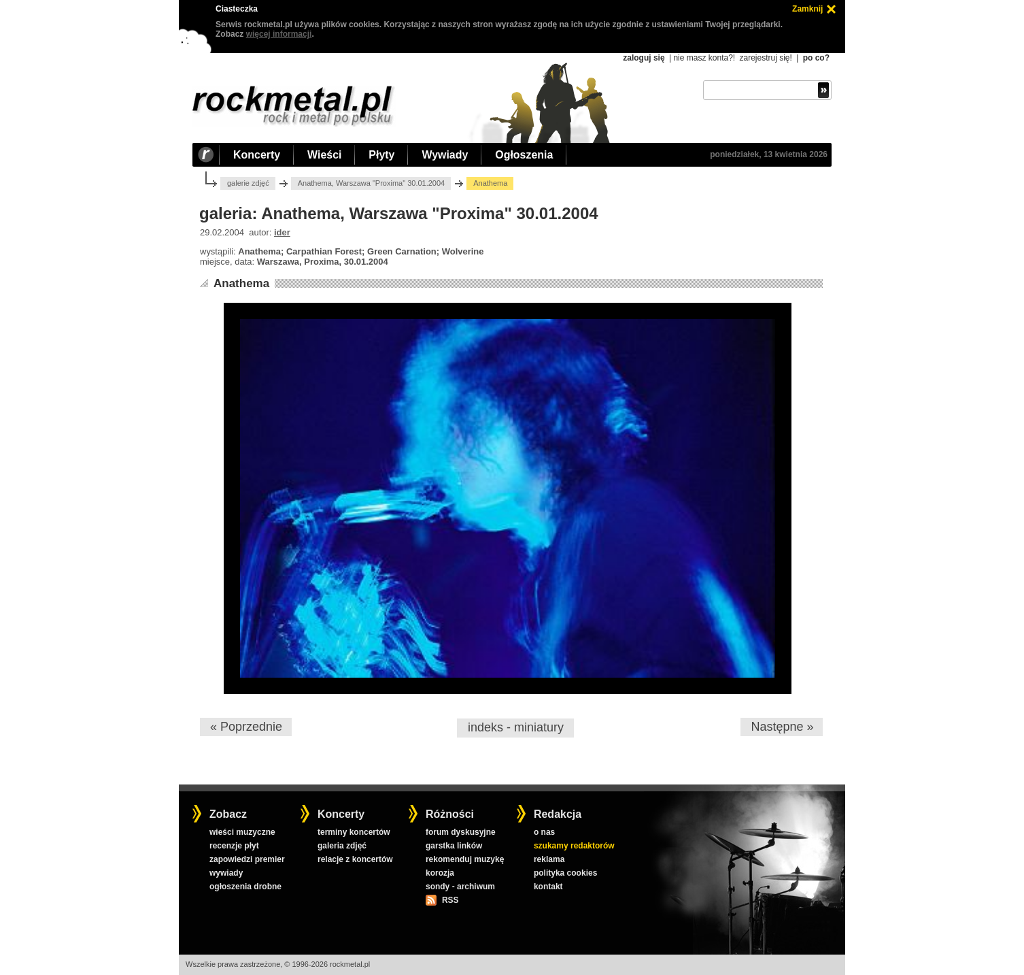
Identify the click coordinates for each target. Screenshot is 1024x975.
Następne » (782, 726)
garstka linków (454, 845)
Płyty (381, 155)
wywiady (226, 873)
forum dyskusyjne (461, 832)
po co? (816, 58)
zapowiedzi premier (247, 859)
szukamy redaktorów (574, 845)
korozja (440, 873)
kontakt (548, 886)
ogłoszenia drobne (245, 886)
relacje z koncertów (355, 859)
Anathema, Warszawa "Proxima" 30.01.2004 (371, 183)
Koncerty (256, 155)
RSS (450, 900)
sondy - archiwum (460, 886)
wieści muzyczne (242, 832)
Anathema (241, 283)
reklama (549, 859)
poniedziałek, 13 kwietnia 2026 (768, 154)
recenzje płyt (234, 845)
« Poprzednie (246, 726)
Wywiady (445, 155)
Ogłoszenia (524, 155)
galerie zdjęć (248, 183)
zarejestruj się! (765, 58)
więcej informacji (279, 34)
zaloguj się (643, 58)
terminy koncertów (354, 832)
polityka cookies (565, 873)
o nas (544, 832)
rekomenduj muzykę (465, 859)
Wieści (324, 155)
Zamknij (807, 9)
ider (282, 232)
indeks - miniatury (516, 727)
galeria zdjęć (342, 845)
